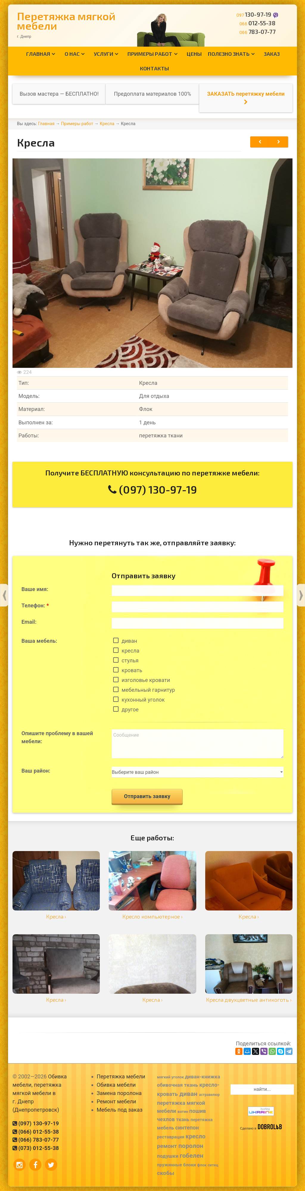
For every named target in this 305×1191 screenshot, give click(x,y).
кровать (132, 670)
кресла (130, 651)
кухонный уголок (143, 700)
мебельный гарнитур (148, 690)
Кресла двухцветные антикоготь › (249, 999)
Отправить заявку (147, 796)
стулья (130, 660)
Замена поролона (119, 1093)
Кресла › (56, 916)
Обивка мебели (116, 1085)
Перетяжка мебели (121, 1076)
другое (130, 709)
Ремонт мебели (116, 1101)
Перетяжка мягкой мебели (66, 21)
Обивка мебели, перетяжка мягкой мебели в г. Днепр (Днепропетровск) (40, 1093)
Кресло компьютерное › (152, 916)
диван (129, 641)
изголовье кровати (146, 680)
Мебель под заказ (120, 1110)
